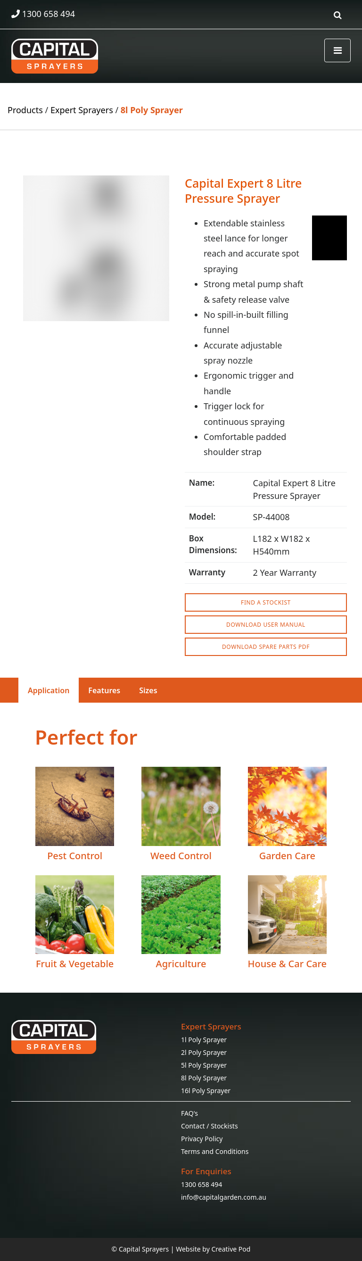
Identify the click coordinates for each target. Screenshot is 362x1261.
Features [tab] (104, 690)
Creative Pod (230, 1248)
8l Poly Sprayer (152, 110)
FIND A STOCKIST (266, 602)
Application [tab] (48, 690)
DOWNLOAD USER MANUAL (265, 625)
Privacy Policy (201, 1138)
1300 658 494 (201, 1184)
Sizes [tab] (148, 690)
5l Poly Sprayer (204, 1065)
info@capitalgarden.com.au (223, 1197)
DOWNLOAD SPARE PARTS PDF (266, 647)
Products (25, 110)
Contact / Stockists (209, 1125)
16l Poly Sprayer (205, 1090)
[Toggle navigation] (337, 50)
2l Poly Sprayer (204, 1052)
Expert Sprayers (81, 110)
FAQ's (189, 1113)
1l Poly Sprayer (204, 1039)
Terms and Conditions (214, 1151)
